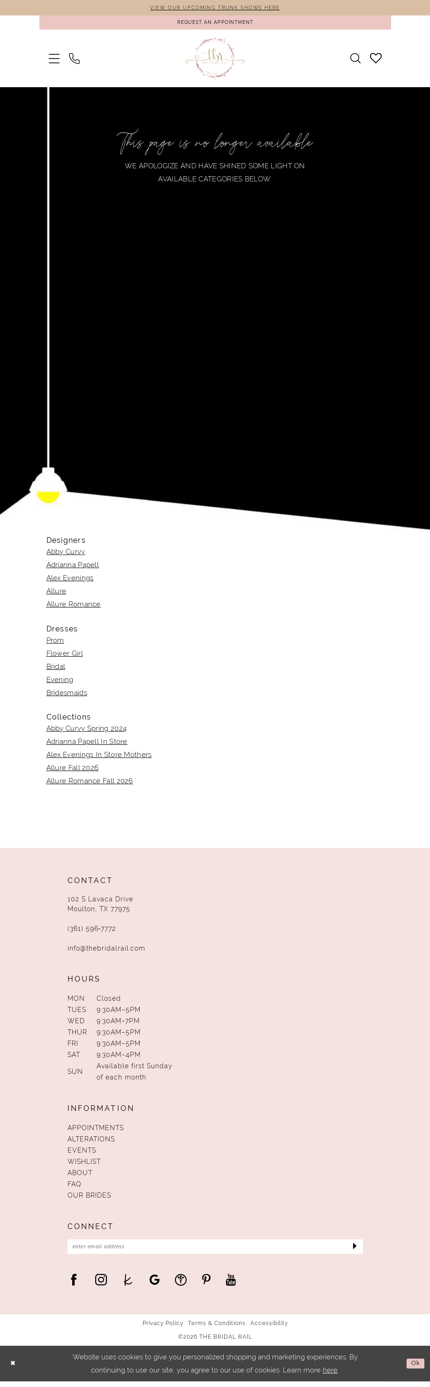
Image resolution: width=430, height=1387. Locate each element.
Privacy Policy (163, 1329)
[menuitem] (54, 61)
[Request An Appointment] (215, 24)
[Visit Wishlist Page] (375, 61)
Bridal (56, 670)
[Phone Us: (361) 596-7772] (74, 61)
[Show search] (355, 62)
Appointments (96, 1131)
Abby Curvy (65, 555)
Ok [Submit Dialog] (414, 1369)
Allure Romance (73, 607)
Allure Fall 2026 (72, 771)
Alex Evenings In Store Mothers (99, 758)
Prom (55, 643)
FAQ (75, 1187)
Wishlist (84, 1165)
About (80, 1176)
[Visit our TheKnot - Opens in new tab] (128, 1285)
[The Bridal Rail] (215, 61)
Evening (60, 683)
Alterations (91, 1142)
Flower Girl (64, 656)
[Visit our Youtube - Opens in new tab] (231, 1285)
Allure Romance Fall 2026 (89, 784)
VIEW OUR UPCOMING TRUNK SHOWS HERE (215, 8)
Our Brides (89, 1198)
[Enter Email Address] (215, 1251)
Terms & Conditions (217, 1329)
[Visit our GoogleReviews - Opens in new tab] (154, 1285)
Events (82, 1153)
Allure (56, 594)
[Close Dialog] (14, 1369)
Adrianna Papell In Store (87, 745)
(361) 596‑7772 (92, 932)
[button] (54, 61)
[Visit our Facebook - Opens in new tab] (74, 1285)
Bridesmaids (66, 696)
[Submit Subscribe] (352, 1251)
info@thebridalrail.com (106, 951)
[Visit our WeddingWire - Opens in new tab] (180, 1285)
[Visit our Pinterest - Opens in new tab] (206, 1285)
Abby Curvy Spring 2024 (86, 731)
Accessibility (269, 1329)
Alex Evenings (70, 581)
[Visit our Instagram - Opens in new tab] (101, 1285)
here (330, 1376)
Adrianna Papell (72, 568)
